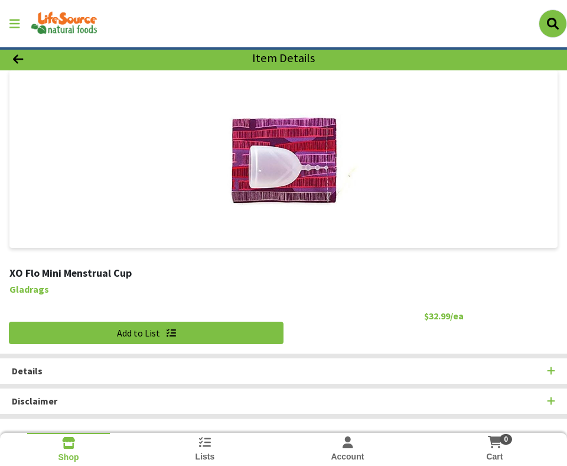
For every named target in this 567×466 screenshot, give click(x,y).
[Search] (553, 24)
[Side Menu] (14, 23)
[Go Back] (77, 58)
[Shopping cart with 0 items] (494, 442)
